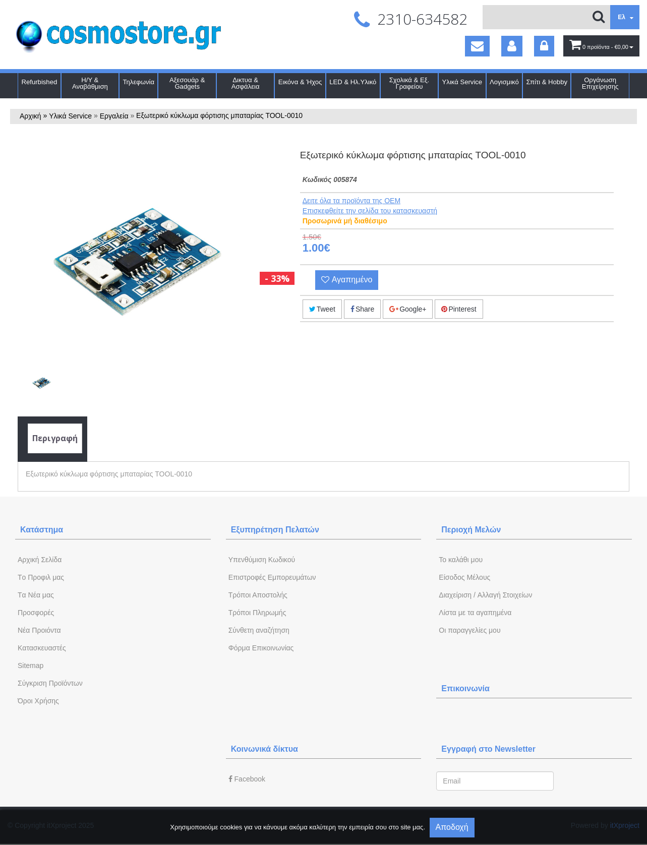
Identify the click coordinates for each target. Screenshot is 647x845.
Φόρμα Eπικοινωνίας (261, 648)
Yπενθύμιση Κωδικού (261, 560)
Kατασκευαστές (42, 648)
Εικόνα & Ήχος (300, 82)
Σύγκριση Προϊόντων (50, 683)
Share (362, 309)
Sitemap (30, 665)
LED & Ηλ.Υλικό (352, 82)
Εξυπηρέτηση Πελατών (275, 529)
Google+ (407, 309)
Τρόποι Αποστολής (257, 595)
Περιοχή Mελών (471, 529)
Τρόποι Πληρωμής (257, 613)
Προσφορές (36, 613)
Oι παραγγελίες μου (469, 630)
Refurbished (39, 82)
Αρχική (30, 116)
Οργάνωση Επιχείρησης (600, 83)
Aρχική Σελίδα (40, 560)
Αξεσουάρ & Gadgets (187, 83)
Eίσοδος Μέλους (464, 577)
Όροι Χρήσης (38, 701)
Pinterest (458, 309)
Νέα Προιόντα (39, 630)
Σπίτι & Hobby (546, 82)
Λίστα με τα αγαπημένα (475, 613)
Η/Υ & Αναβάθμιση (90, 83)
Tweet (322, 309)
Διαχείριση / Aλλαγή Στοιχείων (485, 595)
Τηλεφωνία (139, 82)
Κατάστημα (41, 529)
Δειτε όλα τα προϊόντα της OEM (351, 201)
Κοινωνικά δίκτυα (264, 749)
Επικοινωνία (465, 688)
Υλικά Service (462, 82)
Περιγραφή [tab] (55, 438)
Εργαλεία (114, 116)
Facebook (246, 779)
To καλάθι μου (461, 560)
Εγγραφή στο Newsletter (488, 749)
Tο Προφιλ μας (41, 577)
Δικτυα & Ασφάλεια (245, 83)
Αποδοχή (452, 827)
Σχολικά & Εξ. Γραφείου (409, 83)
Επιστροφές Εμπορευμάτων (272, 577)
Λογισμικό (504, 82)
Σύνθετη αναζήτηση (258, 630)
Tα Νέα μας (36, 595)
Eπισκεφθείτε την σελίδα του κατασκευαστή (370, 211)
